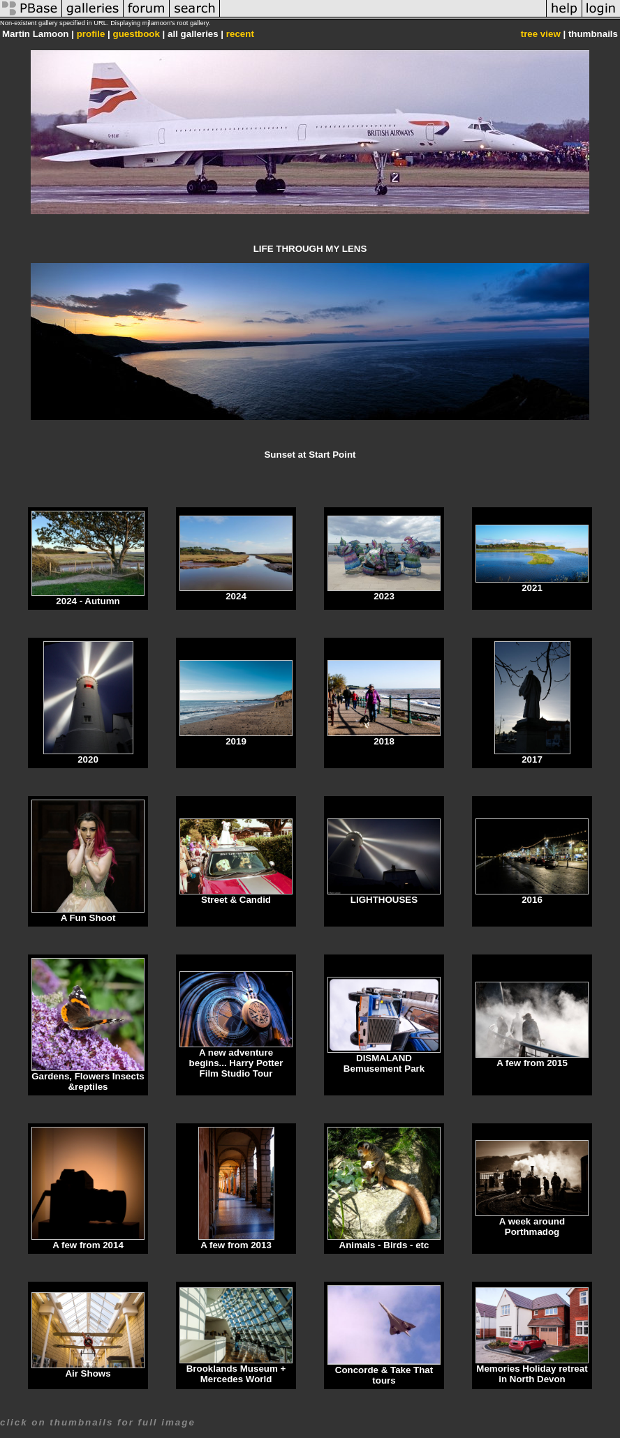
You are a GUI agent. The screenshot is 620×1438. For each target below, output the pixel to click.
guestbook (136, 34)
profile (91, 34)
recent (240, 34)
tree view (541, 34)
